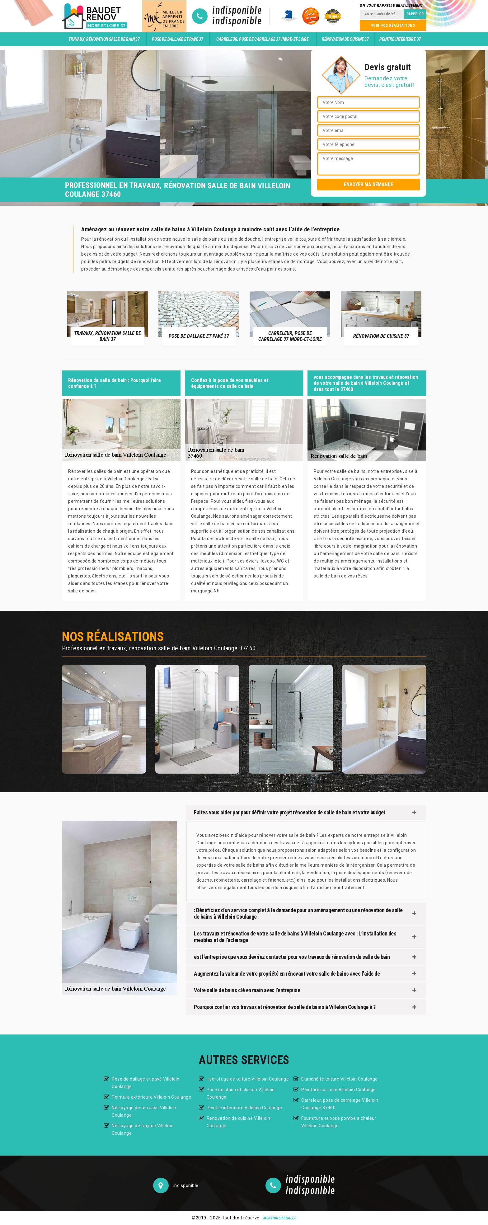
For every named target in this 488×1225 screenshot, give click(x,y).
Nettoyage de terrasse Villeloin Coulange (144, 1111)
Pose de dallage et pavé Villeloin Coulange (146, 1083)
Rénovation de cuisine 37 (345, 39)
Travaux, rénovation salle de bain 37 (104, 39)
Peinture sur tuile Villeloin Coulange (338, 1089)
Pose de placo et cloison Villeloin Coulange (241, 1093)
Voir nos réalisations (393, 25)
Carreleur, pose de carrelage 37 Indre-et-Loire (262, 39)
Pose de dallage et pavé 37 (177, 39)
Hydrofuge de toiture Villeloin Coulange (248, 1079)
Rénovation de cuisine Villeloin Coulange (238, 1122)
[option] (107, 318)
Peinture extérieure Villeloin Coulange (151, 1097)
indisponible (237, 11)
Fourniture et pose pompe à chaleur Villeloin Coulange (338, 1122)
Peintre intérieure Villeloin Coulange (244, 1107)
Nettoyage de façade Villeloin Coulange (143, 1129)
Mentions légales (279, 1218)
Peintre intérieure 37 (400, 39)
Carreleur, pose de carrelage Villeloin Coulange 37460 (339, 1104)
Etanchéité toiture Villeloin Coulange (339, 1079)
